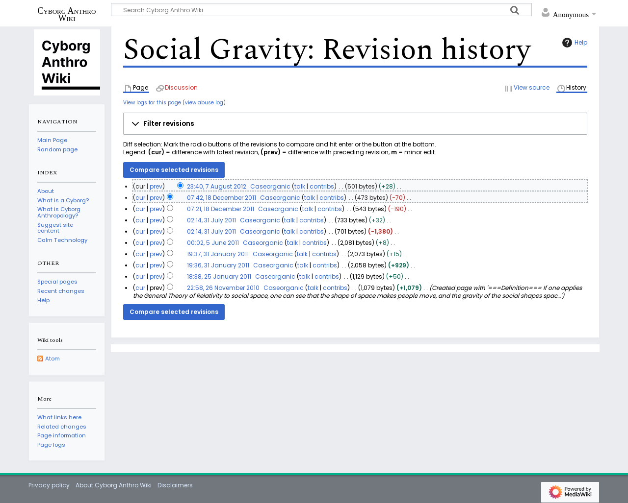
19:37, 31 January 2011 (218, 254)
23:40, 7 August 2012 (216, 186)
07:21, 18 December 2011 (220, 209)
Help (573, 43)
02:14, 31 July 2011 (211, 220)
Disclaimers (175, 485)
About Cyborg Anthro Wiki (114, 485)
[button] (355, 124)
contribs (322, 186)
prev (156, 186)
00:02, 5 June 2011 (213, 243)
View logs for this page (152, 102)
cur (140, 197)
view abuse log (204, 102)
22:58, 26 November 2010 (223, 288)
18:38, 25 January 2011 (219, 276)
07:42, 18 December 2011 (221, 197)
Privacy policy (49, 485)
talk (299, 186)
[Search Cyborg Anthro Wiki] (321, 9)
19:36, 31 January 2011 (218, 265)
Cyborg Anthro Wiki (67, 14)
